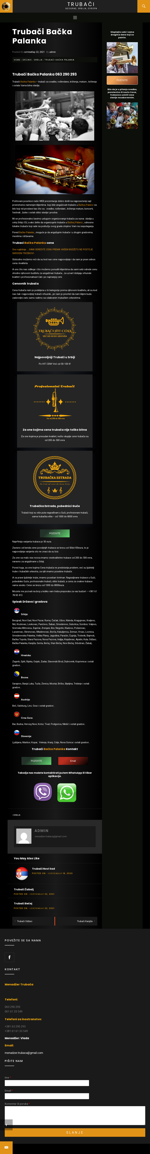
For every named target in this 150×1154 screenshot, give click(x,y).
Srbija (17, 815)
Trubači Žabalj (24, 889)
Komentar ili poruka (17, 1103)
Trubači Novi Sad (43, 869)
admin (52, 52)
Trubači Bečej (23, 903)
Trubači (81, 4)
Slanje (75, 1132)
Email (9, 1090)
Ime (8, 1077)
